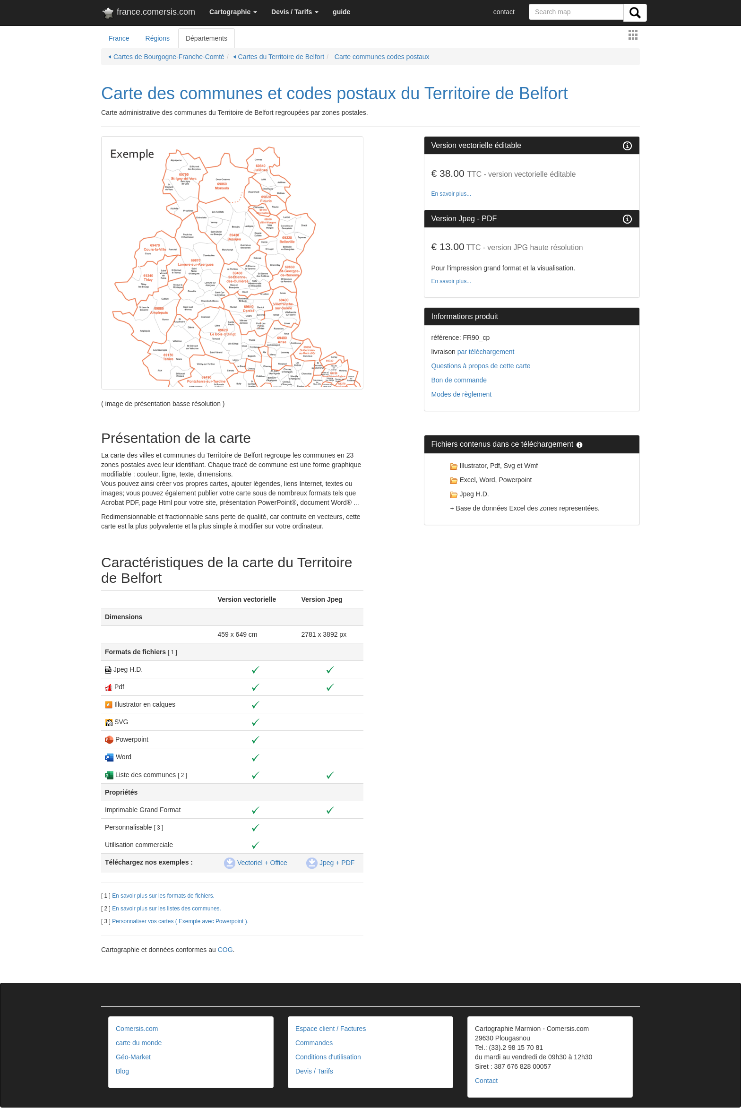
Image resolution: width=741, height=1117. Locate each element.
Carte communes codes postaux (381, 57)
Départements (206, 38)
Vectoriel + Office (255, 862)
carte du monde (139, 1043)
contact (504, 12)
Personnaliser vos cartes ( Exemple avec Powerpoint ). (180, 921)
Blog (122, 1071)
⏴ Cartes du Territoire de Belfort (279, 57)
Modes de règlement (461, 394)
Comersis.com (137, 1028)
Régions (158, 38)
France (119, 38)
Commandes (314, 1043)
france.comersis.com (148, 13)
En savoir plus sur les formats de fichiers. (163, 895)
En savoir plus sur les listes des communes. (166, 908)
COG (225, 949)
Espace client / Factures (330, 1028)
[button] (233, 12)
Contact (486, 1080)
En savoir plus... (451, 193)
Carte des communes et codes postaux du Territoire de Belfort (334, 93)
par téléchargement (485, 351)
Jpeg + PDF (330, 862)
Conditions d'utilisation (328, 1057)
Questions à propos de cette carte (481, 366)
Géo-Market (133, 1057)
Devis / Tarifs (314, 1071)
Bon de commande (459, 380)
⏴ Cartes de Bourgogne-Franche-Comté (166, 57)
